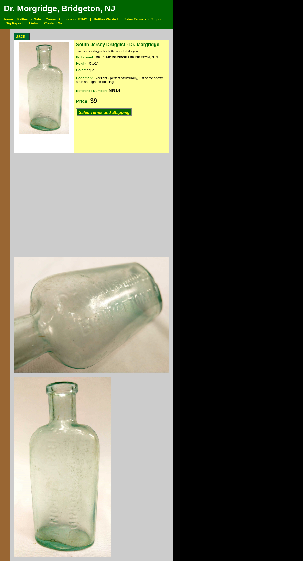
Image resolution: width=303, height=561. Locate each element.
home (8, 19)
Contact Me (53, 23)
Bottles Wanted (106, 19)
